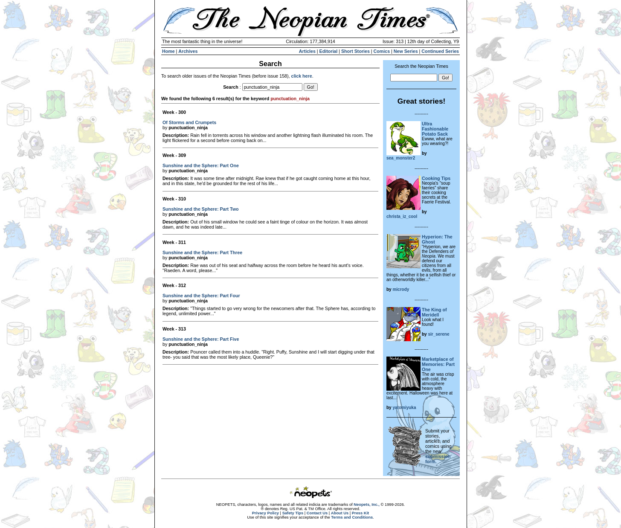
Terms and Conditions (352, 517)
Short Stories (355, 51)
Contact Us (317, 513)
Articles (307, 51)
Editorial (328, 51)
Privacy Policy (265, 513)
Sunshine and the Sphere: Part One (201, 165)
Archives (187, 51)
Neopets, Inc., (367, 504)
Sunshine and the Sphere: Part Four (201, 295)
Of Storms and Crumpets (189, 122)
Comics (382, 51)
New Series (406, 51)
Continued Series (440, 51)
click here (301, 75)
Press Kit (360, 513)
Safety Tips (293, 513)
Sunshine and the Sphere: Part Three (202, 252)
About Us (339, 513)
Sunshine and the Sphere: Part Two (201, 209)
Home (168, 51)
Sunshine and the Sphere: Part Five (201, 339)
